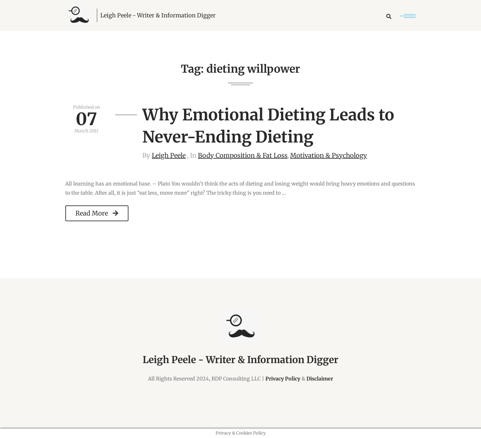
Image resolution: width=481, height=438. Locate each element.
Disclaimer (319, 378)
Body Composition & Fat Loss (243, 155)
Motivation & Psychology (328, 155)
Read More (96, 213)
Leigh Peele (169, 155)
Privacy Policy (282, 378)
